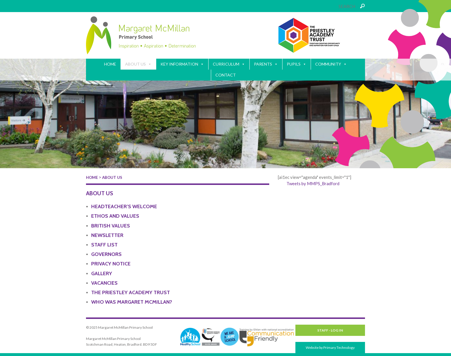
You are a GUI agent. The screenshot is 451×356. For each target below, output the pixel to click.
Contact (225, 74)
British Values (110, 226)
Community (331, 64)
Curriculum (229, 64)
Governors (106, 254)
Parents (266, 64)
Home (110, 64)
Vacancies (104, 283)
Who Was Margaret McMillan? (131, 302)
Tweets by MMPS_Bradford (312, 183)
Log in (337, 330)
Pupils (296, 64)
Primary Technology (339, 347)
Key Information (182, 64)
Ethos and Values (115, 216)
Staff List (104, 245)
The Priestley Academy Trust (130, 292)
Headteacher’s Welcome (124, 206)
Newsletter (107, 235)
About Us (138, 64)
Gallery (101, 273)
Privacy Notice (111, 264)
